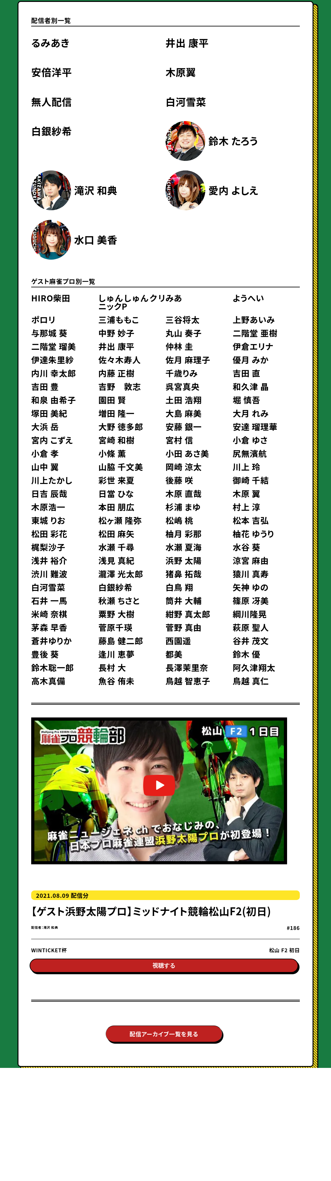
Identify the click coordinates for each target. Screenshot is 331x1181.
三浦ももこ (118, 319)
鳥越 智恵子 (188, 681)
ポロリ (43, 319)
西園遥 (178, 641)
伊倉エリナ (253, 346)
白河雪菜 (186, 101)
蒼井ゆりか (51, 641)
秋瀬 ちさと (119, 600)
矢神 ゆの (251, 587)
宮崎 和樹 (116, 440)
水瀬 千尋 (116, 547)
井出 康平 (187, 42)
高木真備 (48, 681)
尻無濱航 (250, 453)
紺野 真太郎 (188, 614)
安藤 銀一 (184, 426)
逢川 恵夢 (116, 654)
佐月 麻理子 (188, 360)
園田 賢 (112, 400)
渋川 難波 (49, 574)
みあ (174, 298)
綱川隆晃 (250, 614)
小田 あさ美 (187, 453)
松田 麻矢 (116, 533)
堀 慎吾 (246, 400)
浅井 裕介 (49, 560)
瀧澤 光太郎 (120, 574)
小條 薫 (112, 453)
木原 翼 (246, 493)
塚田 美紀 (49, 413)
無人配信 (51, 101)
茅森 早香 (49, 627)
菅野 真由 (184, 627)
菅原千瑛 (115, 627)
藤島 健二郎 (120, 641)
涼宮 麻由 (251, 560)
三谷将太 (183, 319)
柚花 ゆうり (253, 533)
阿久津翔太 (254, 667)
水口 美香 (95, 239)
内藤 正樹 (116, 373)
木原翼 (181, 72)
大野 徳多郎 (120, 426)
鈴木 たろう (233, 140)
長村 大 (112, 667)
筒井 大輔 (184, 600)
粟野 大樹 (116, 614)
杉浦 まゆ (183, 507)
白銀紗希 (51, 131)
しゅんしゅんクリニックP (132, 302)
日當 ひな (116, 493)
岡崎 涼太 (184, 467)
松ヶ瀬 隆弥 (120, 520)
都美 (174, 654)
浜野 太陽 (184, 560)
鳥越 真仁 (251, 681)
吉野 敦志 (119, 386)
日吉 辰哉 (49, 493)
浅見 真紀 (116, 560)
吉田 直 (246, 373)
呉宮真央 (183, 386)
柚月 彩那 (184, 533)
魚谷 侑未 (116, 681)
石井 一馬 (49, 600)
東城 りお (48, 520)
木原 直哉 (184, 493)
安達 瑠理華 (255, 426)
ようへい (248, 298)
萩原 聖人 (251, 627)
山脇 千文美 (120, 467)
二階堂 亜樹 (255, 333)
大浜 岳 (45, 426)
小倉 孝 (45, 453)
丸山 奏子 (184, 333)
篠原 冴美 (251, 600)
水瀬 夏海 (184, 547)
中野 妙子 (116, 333)
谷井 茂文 (251, 641)
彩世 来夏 (116, 480)
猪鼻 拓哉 (184, 574)
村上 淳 (246, 507)
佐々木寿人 (119, 360)
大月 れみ (251, 413)
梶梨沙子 (48, 547)
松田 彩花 (49, 533)
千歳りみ (182, 373)
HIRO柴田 (50, 298)
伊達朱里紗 (52, 360)
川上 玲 (246, 467)
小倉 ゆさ (250, 440)
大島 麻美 (184, 413)
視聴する (163, 969)
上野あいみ (254, 319)
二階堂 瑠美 (53, 346)
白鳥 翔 (179, 587)
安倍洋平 (51, 72)
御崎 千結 (251, 480)
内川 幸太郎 (53, 373)
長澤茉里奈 (187, 667)
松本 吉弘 (251, 520)
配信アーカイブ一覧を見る (164, 1037)
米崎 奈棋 (49, 614)
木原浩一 (48, 507)
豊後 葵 (45, 654)
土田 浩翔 (184, 400)
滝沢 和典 (95, 190)
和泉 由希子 (53, 400)
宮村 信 (179, 440)
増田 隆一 (116, 413)
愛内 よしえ (233, 190)
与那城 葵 (49, 333)
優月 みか (251, 360)
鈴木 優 (246, 654)
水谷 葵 (246, 547)
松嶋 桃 (179, 520)
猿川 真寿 (251, 574)
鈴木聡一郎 (52, 667)
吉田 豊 (45, 386)
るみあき (50, 42)
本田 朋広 (116, 507)
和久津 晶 (251, 386)
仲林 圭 (179, 346)
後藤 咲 (179, 480)
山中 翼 (45, 467)
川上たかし (51, 480)
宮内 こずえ (52, 440)
